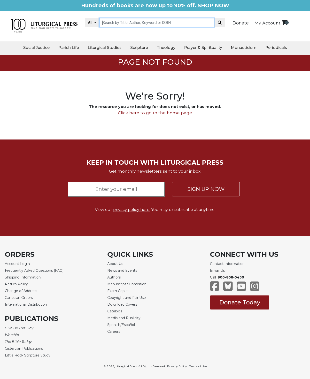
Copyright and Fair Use (126, 297)
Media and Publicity (123, 318)
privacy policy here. (131, 209)
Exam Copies (118, 291)
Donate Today (239, 302)
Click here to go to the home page (155, 112)
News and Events (122, 270)
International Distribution (26, 304)
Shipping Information (23, 277)
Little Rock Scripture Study (27, 355)
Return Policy (16, 284)
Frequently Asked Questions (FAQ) (34, 270)
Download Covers (122, 304)
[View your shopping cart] (284, 22)
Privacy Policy (177, 366)
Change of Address (21, 291)
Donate (240, 23)
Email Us (217, 270)
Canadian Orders (19, 297)
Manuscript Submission (127, 284)
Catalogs (114, 311)
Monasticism (243, 47)
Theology (166, 47)
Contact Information (227, 264)
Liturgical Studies (105, 47)
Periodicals (276, 47)
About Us (115, 264)
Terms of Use (198, 366)
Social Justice (36, 47)
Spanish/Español (121, 325)
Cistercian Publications (24, 348)
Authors (114, 277)
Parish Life (68, 47)
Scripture (139, 47)
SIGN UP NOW (206, 189)
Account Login (17, 264)
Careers (113, 331)
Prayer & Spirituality (203, 47)
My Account (267, 22)
